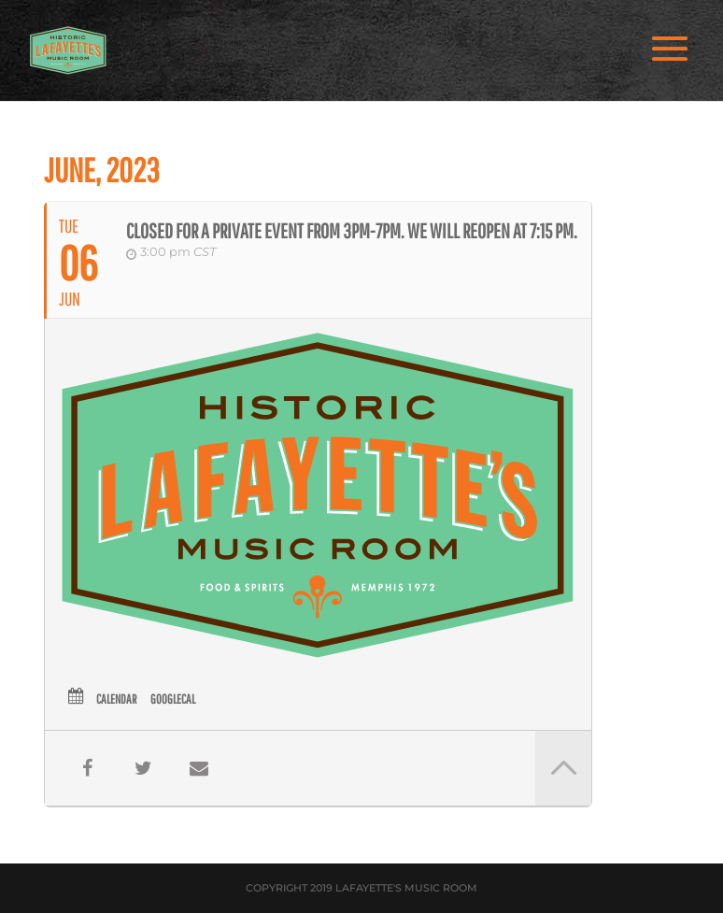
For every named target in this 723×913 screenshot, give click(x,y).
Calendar (116, 699)
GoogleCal (172, 699)
